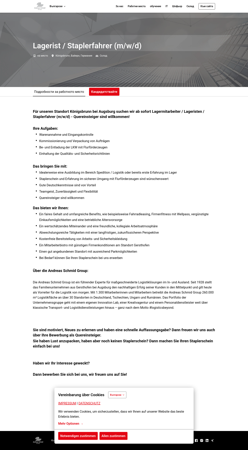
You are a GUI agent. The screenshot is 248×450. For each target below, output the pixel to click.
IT (166, 6)
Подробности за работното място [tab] (59, 92)
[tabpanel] (124, 263)
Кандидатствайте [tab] (104, 92)
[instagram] (201, 440)
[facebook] (196, 440)
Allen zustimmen (113, 436)
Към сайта (207, 6)
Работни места (137, 6)
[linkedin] (207, 440)
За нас (119, 6)
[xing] (212, 440)
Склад (190, 6)
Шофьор (177, 6)
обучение (155, 6)
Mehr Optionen (70, 423)
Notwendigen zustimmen (78, 436)
